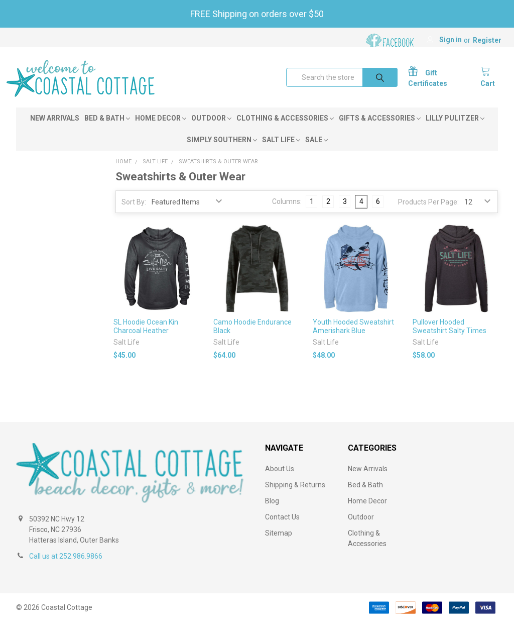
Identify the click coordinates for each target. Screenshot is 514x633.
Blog (272, 512)
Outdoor (211, 129)
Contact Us (282, 528)
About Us (279, 480)
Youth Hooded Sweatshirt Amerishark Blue (353, 337)
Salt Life (281, 151)
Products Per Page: (428, 213)
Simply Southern (222, 151)
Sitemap (278, 544)
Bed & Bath (107, 129)
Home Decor (160, 129)
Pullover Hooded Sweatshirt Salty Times (449, 337)
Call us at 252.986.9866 (65, 567)
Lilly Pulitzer (455, 129)
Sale (316, 151)
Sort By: (133, 213)
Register (487, 40)
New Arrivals (54, 129)
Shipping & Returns (295, 496)
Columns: (287, 212)
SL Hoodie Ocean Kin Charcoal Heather (145, 337)
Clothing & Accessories (285, 129)
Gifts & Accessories (380, 129)
